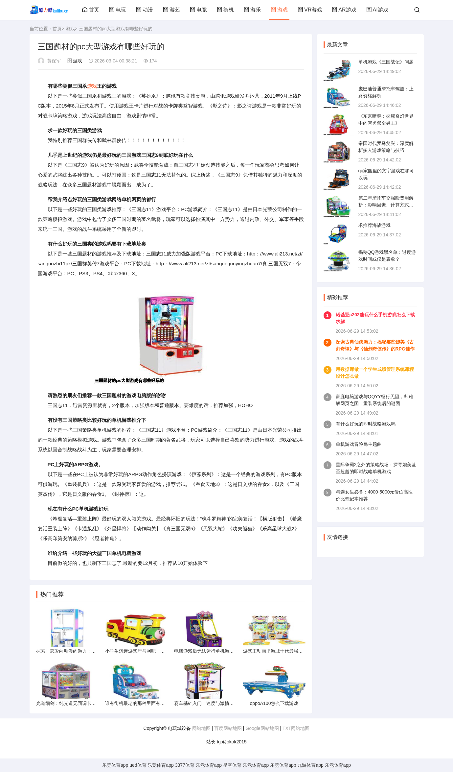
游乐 (252, 9)
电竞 (198, 9)
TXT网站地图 (296, 728)
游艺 (171, 9)
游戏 (279, 9)
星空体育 (232, 765)
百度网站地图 (228, 728)
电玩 (117, 9)
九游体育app (310, 765)
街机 (225, 9)
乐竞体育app (115, 765)
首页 (90, 9)
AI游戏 (377, 9)
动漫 (144, 9)
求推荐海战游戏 (374, 225)
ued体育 (137, 765)
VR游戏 (310, 9)
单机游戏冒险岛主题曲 (359, 444)
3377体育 (184, 765)
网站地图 (201, 728)
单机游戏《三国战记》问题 (386, 61)
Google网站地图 (262, 728)
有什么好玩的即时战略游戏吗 (366, 423)
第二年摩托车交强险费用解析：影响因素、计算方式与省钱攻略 (386, 204)
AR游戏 (344, 9)
